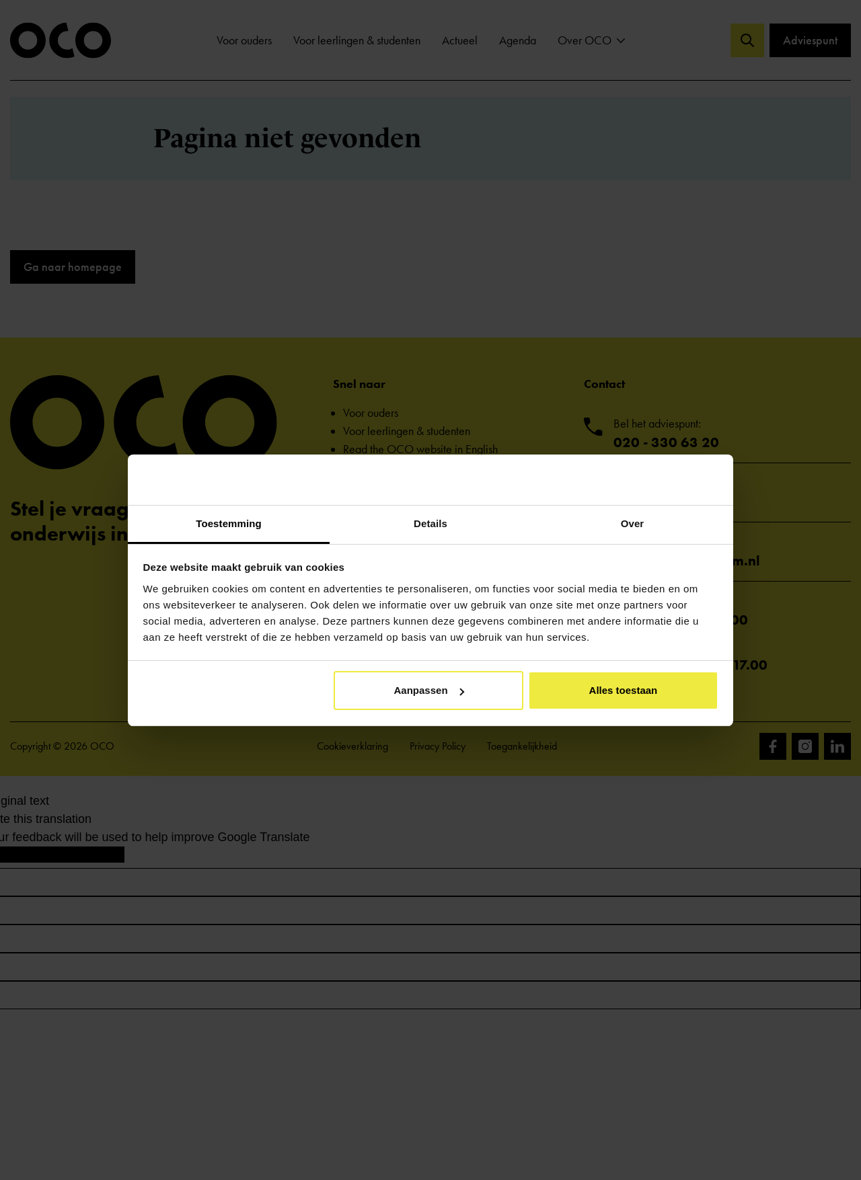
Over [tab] (632, 523)
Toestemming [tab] (229, 523)
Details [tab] (430, 523)
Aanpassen (429, 690)
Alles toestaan (623, 690)
